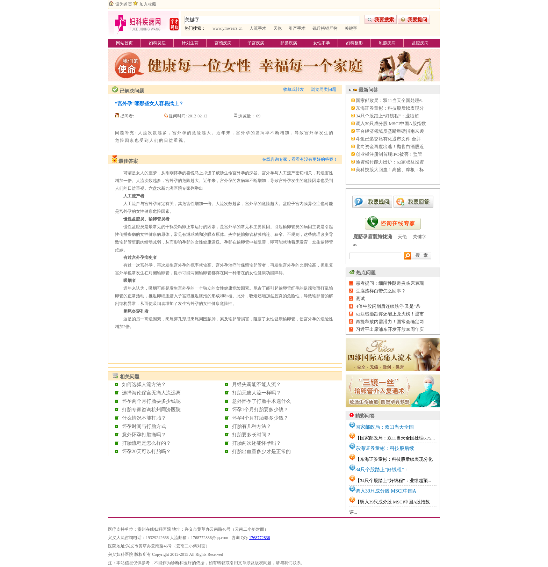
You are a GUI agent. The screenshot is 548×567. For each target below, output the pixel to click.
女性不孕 (321, 43)
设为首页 (123, 4)
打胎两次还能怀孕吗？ (256, 443)
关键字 (351, 28)
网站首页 (124, 43)
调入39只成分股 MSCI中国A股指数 (391, 123)
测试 (360, 298)
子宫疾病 (255, 43)
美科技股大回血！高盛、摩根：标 (390, 169)
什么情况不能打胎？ (144, 418)
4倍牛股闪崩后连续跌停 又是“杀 (388, 306)
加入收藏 (147, 4)
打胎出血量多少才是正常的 (261, 451)
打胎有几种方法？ (251, 426)
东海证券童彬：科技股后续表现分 (390, 108)
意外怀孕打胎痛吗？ (144, 434)
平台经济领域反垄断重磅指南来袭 (390, 131)
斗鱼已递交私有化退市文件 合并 (388, 138)
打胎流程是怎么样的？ (146, 443)
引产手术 (297, 28)
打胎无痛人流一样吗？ (256, 392)
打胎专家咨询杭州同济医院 (151, 409)
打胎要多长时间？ (251, 434)
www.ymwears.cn (227, 28)
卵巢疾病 (288, 43)
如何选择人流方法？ (144, 384)
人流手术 (258, 28)
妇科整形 (354, 43)
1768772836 (259, 537)
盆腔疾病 (420, 43)
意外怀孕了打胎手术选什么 (261, 401)
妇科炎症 (157, 43)
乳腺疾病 (387, 43)
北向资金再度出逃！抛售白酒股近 (390, 146)
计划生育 (190, 43)
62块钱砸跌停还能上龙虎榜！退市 (390, 314)
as (355, 244)
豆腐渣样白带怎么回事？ (381, 290)
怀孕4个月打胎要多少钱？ (260, 418)
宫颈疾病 (223, 43)
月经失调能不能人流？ (256, 384)
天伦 (277, 28)
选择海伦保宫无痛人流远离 (151, 392)
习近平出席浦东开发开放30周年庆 (390, 329)
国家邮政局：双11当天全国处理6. (389, 100)
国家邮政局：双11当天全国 (384, 427)
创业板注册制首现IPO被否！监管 (389, 154)
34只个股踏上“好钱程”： (382, 469)
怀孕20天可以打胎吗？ (146, 451)
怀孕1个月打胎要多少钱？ (260, 409)
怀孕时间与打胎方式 (144, 426)
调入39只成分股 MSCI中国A (385, 491)
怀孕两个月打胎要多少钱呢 (151, 401)
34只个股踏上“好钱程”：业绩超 (387, 115)
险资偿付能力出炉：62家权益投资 (390, 162)
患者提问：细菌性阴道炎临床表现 (390, 283)
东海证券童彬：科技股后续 (384, 448)
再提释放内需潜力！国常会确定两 (390, 321)
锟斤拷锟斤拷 (325, 28)
